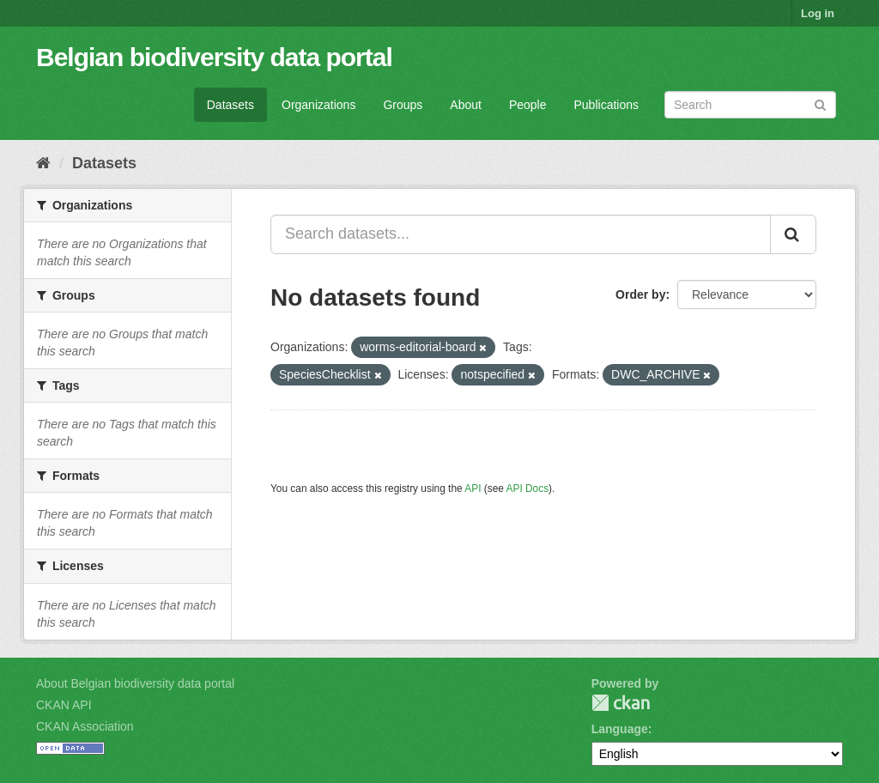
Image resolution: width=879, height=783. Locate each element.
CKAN (620, 703)
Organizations (318, 105)
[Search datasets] (750, 104)
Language (619, 729)
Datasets (230, 105)
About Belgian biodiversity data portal (135, 683)
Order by (640, 294)
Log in (817, 13)
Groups (402, 105)
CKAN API (64, 705)
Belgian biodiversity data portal (214, 57)
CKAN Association (85, 726)
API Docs (527, 489)
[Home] (43, 163)
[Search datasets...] (520, 234)
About (466, 105)
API (472, 489)
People (528, 105)
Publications (607, 105)
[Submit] (820, 103)
